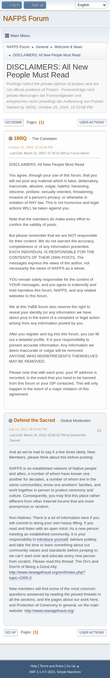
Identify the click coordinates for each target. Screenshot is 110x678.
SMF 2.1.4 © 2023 (42, 672)
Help (34, 666)
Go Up (10, 632)
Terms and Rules (52, 666)
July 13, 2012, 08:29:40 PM (28, 429)
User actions (91, 122)
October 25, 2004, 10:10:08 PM (31, 147)
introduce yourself (52, 539)
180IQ (20, 138)
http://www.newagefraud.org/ (49, 610)
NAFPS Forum (26, 18)
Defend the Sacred (34, 420)
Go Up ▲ (72, 666)
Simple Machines (69, 672)
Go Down (13, 122)
